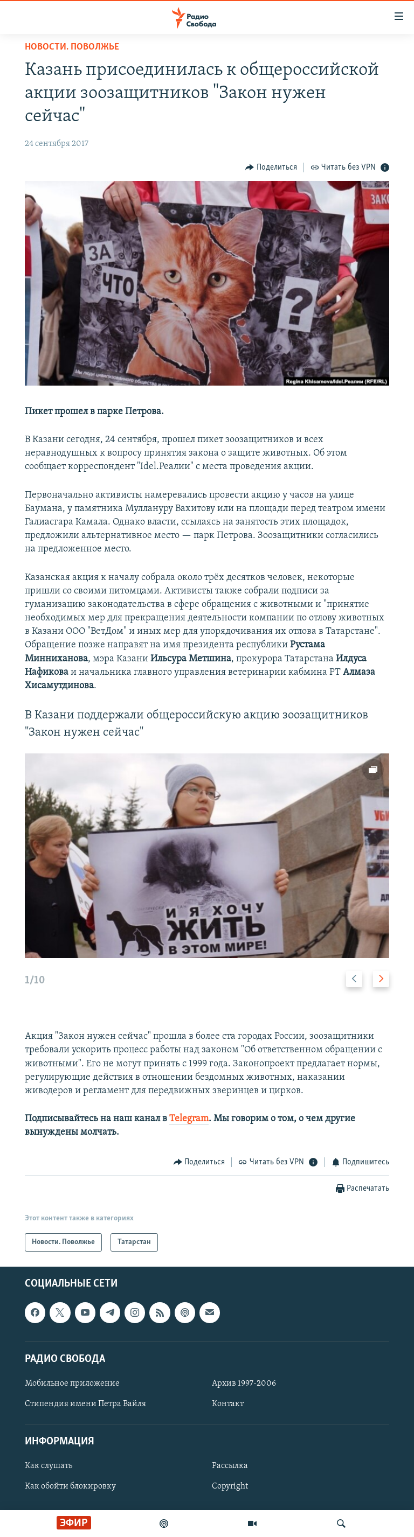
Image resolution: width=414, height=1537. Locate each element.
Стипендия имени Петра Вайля (85, 1404)
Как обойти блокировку (70, 1487)
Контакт (228, 1404)
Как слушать (48, 1466)
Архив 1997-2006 (244, 1383)
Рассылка (230, 1466)
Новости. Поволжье (72, 47)
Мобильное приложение (72, 1383)
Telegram (189, 1119)
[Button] (271, 167)
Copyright (230, 1487)
